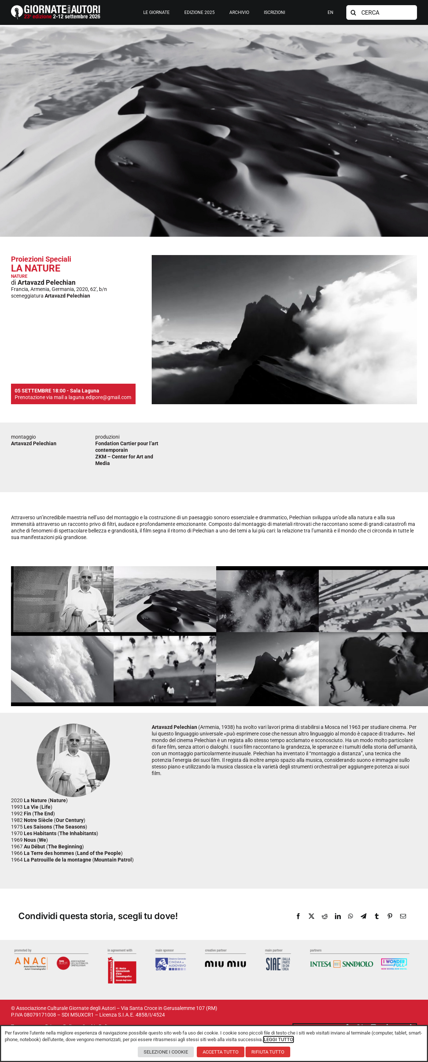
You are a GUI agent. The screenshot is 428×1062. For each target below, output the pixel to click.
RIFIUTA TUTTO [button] (267, 1052)
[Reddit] (324, 916)
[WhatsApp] (350, 916)
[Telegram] (363, 916)
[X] (311, 916)
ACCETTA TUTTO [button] (221, 1052)
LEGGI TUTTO (278, 1039)
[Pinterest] (389, 916)
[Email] (403, 916)
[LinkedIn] (337, 916)
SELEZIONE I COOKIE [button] (166, 1052)
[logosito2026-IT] (55, 8)
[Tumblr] (376, 916)
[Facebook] (298, 916)
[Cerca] (353, 12)
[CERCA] (381, 12)
